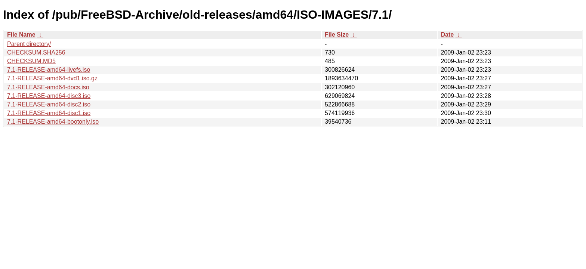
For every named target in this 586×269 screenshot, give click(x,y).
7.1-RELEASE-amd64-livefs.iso (48, 70)
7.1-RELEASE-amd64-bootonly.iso (53, 121)
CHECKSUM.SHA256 (36, 52)
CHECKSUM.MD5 (31, 61)
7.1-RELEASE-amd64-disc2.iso (48, 104)
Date (447, 34)
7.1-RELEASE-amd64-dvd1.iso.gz (52, 78)
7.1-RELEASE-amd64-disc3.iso (48, 96)
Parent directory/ (29, 44)
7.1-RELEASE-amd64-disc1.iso (48, 113)
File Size (337, 34)
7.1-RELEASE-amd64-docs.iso (48, 87)
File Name (21, 34)
